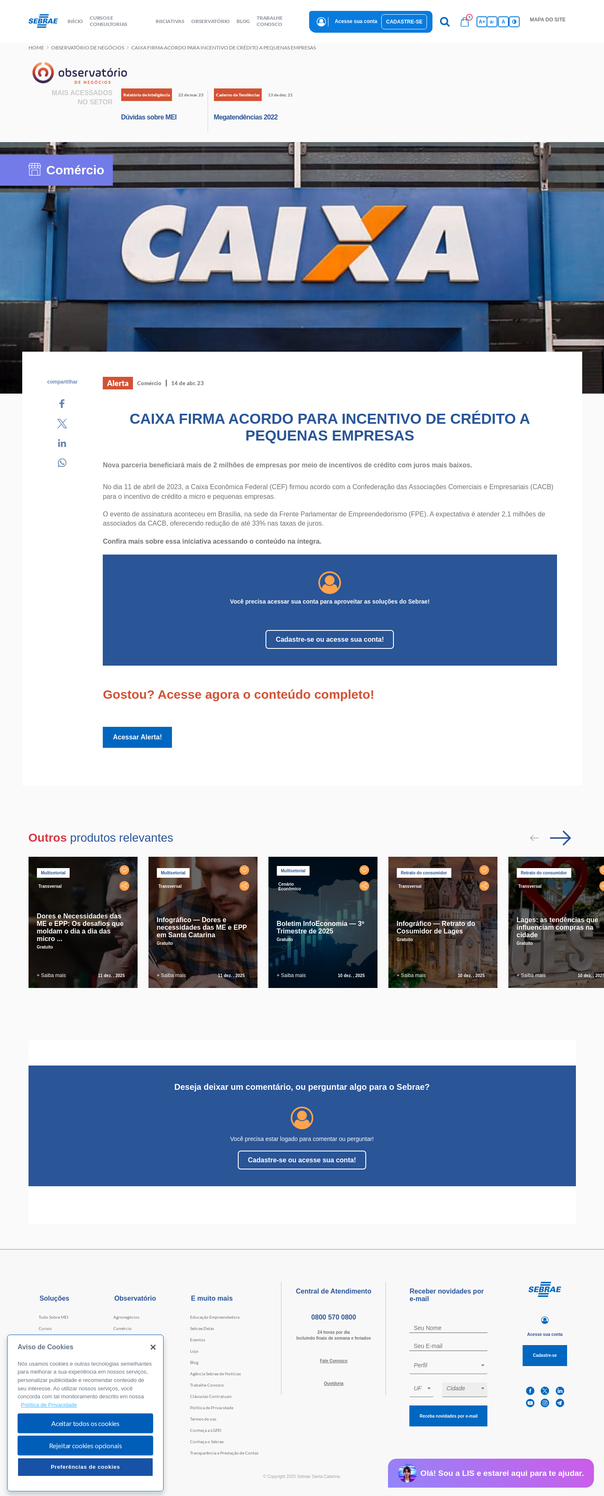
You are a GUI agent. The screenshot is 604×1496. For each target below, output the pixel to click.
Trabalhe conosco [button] (269, 21)
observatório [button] (210, 21)
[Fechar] (153, 1347)
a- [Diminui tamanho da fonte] (492, 22)
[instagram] (545, 1403)
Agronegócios (126, 1317)
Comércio (122, 1328)
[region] (85, 1413)
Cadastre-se (404, 22)
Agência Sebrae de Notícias (215, 1373)
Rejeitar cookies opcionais (85, 1445)
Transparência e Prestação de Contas (224, 1452)
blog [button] (243, 21)
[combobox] (448, 1366)
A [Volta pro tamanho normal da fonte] (503, 22)
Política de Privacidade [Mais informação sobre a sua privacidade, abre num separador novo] (49, 1405)
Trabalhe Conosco (207, 1384)
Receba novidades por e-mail (448, 1416)
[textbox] (453, 1365)
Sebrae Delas (202, 1328)
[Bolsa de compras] (465, 22)
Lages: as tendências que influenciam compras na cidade (558, 927)
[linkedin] (560, 1391)
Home (36, 47)
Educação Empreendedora (215, 1317)
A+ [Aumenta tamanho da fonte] (482, 22)
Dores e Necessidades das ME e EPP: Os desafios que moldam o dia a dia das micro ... (80, 927)
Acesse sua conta (356, 21)
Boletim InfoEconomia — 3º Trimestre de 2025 (320, 927)
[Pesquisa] (445, 22)
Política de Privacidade (211, 1407)
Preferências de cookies (85, 1467)
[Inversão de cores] (514, 21)
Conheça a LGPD (205, 1430)
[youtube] (530, 1403)
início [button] (75, 21)
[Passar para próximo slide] (560, 837)
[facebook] (530, 1391)
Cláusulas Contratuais (211, 1396)
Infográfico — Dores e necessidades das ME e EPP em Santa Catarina (202, 927)
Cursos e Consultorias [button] (109, 21)
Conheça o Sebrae (207, 1441)
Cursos (45, 1328)
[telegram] (560, 1403)
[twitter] (545, 1391)
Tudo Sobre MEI (53, 1317)
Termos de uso (203, 1418)
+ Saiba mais (51, 975)
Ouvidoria (334, 1383)
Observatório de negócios (87, 47)
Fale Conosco (334, 1361)
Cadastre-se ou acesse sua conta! (330, 639)
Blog (194, 1362)
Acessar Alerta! (137, 737)
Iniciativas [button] (170, 21)
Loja (194, 1350)
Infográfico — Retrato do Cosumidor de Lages (436, 927)
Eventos (197, 1339)
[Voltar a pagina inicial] (46, 21)
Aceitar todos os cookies (85, 1423)
